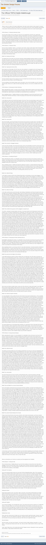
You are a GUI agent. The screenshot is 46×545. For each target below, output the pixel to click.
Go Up (2, 536)
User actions (42, 18)
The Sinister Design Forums (10, 4)
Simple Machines (9, 543)
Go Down (3, 18)
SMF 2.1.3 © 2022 (3, 543)
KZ (3, 22)
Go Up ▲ (43, 543)
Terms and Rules (39, 543)
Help (35, 543)
